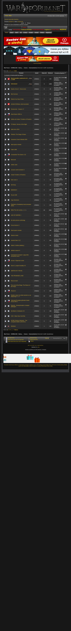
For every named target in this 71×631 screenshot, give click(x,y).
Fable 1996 (14, 149)
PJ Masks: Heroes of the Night (19, 124)
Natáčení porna (33, 364)
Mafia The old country (16, 210)
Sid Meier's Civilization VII (17, 311)
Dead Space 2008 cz (16, 114)
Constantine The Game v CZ (18, 154)
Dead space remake (16, 230)
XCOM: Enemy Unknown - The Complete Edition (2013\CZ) (19, 321)
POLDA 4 (13, 291)
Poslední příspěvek (60, 73)
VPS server (54, 364)
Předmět (21, 73)
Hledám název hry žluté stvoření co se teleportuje (21, 296)
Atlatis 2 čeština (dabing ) (17, 245)
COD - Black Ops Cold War (18, 316)
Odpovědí (44, 73)
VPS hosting (39, 364)
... (12, 70)
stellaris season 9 (15, 250)
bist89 (44, 67)
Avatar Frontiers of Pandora (18, 174)
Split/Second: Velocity (16, 270)
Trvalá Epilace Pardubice (24, 364)
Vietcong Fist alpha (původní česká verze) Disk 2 (20, 301)
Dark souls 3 (14, 179)
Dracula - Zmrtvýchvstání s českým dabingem (20, 306)
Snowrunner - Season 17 (17, 109)
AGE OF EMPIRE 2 (16, 215)
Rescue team (14, 280)
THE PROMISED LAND (17, 275)
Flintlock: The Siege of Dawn (18, 134)
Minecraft (13, 159)
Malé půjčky (26, 366)
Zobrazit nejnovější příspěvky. (12, 19)
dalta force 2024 (15, 129)
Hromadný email (7, 364)
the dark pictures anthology (18, 220)
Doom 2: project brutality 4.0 (18, 265)
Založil (36, 73)
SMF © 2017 (34, 345)
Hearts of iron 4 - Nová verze (18, 89)
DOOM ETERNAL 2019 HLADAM (20, 104)
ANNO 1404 (14, 164)
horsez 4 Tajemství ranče (17, 260)
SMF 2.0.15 (30, 345)
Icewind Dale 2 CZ (16, 240)
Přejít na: (47, 338)
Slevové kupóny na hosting (34, 366)
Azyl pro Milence (14, 364)
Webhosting (43, 366)
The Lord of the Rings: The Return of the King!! (20, 285)
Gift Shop (13, 185)
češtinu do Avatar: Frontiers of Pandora (21, 119)
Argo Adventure (15, 200)
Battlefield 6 (14, 190)
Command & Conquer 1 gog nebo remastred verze (20, 255)
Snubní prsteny (60, 364)
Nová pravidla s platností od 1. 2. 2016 (19, 79)
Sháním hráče (14, 235)
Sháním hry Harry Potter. (17, 99)
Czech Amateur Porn (47, 364)
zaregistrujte (20, 21)
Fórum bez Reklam (37, 63)
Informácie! (14, 84)
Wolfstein (13, 326)
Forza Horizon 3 (15, 225)
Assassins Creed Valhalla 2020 (19, 139)
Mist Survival (14, 94)
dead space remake (16, 144)
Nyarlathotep (50, 67)
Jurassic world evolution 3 (17, 169)
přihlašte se (11, 21)
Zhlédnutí (50, 73)
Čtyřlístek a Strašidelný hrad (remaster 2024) (21, 205)
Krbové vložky (50, 366)
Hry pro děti (14, 195)
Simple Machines (40, 345)
